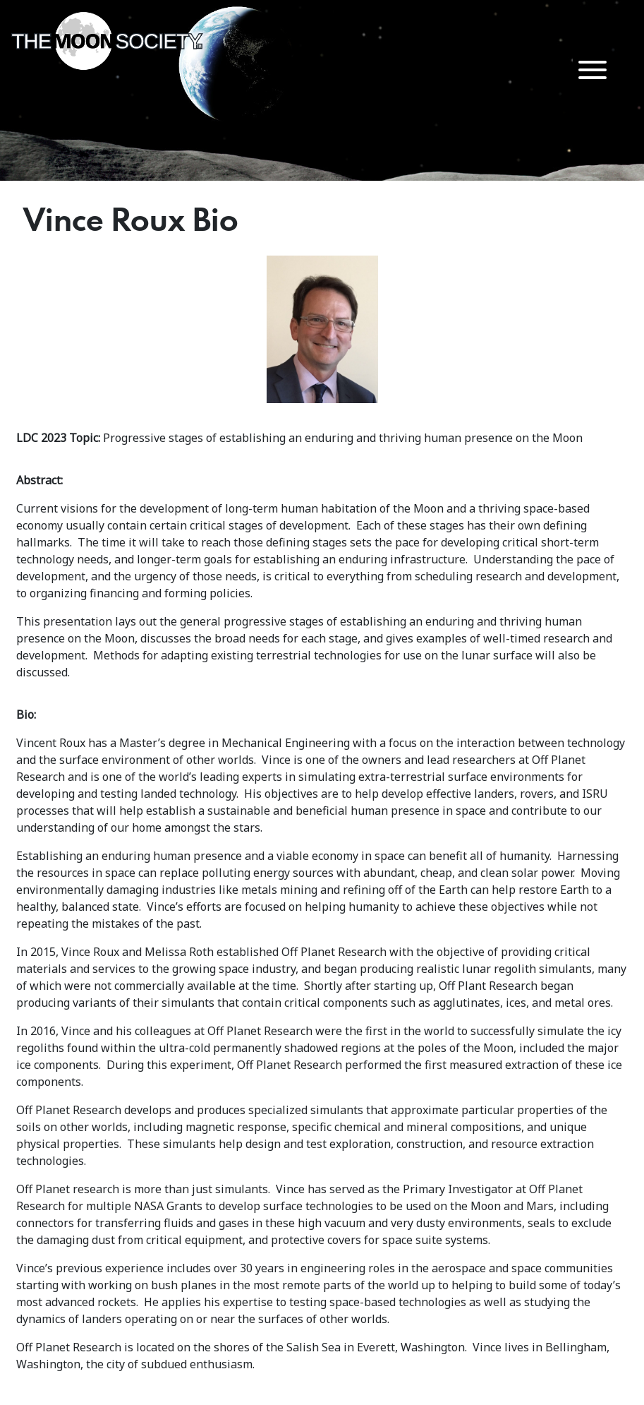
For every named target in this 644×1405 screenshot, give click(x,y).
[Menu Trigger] (592, 68)
